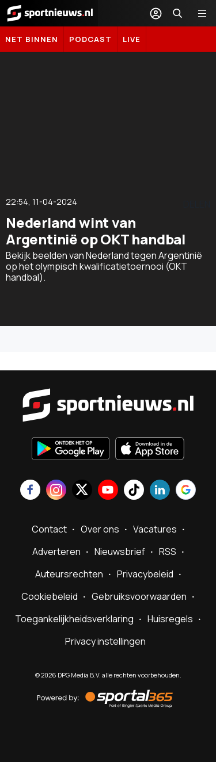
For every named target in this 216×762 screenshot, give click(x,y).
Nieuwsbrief (119, 551)
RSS (167, 551)
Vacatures (155, 529)
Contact (49, 529)
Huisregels (170, 618)
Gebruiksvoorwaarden (139, 596)
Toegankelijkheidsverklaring (74, 618)
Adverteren (56, 551)
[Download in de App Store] (149, 449)
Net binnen (31, 39)
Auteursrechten (69, 574)
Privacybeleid (145, 574)
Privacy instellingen (105, 641)
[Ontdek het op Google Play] (70, 449)
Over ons (100, 529)
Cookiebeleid (49, 596)
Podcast (90, 39)
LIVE (132, 39)
